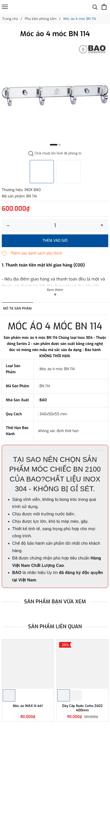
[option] (55, 95)
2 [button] (59, 144)
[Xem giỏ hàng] (104, 7)
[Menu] (5, 7)
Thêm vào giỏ (55, 240)
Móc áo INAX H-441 (28, 706)
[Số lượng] (55, 225)
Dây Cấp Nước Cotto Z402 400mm (82, 708)
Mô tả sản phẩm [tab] (17, 308)
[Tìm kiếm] (95, 6)
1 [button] (53, 144)
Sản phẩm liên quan (55, 626)
